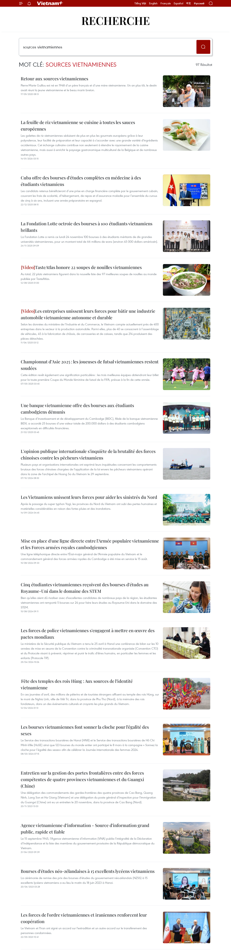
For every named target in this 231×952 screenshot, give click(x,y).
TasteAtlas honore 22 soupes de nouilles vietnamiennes (81, 267)
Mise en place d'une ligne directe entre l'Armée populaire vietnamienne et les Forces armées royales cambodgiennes (90, 544)
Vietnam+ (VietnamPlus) (50, 3)
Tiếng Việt (140, 3)
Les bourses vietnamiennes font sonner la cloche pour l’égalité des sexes (85, 730)
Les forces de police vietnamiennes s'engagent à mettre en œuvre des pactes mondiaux (88, 633)
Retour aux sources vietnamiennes (54, 78)
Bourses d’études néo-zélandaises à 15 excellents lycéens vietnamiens (88, 871)
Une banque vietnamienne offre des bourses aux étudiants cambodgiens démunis (77, 408)
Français (166, 3)
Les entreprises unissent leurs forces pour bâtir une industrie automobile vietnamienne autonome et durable (88, 314)
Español (178, 3)
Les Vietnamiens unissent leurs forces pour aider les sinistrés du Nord (89, 497)
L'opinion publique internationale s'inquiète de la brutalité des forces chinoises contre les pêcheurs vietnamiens (88, 454)
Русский (199, 3)
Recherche (115, 20)
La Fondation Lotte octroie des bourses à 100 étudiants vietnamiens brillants (86, 227)
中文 (188, 3)
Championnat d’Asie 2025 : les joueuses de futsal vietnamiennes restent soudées (90, 365)
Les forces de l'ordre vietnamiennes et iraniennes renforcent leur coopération (84, 918)
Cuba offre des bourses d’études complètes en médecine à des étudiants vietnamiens (81, 181)
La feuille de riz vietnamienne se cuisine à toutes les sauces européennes (78, 125)
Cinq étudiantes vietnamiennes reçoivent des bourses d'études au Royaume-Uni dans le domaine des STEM (84, 588)
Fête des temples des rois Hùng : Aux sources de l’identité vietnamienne (77, 684)
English (153, 3)
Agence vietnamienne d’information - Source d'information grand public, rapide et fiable (85, 828)
